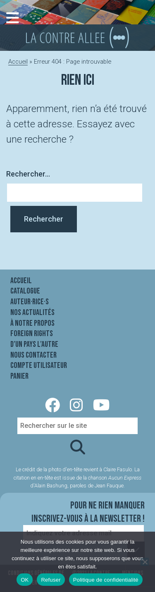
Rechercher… (28, 173)
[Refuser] (145, 562)
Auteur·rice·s (29, 302)
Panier (19, 376)
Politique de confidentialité (105, 580)
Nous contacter (33, 355)
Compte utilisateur (38, 365)
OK (25, 580)
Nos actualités (32, 312)
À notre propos (32, 323)
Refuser (50, 580)
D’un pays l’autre (34, 344)
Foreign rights (31, 334)
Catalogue (25, 291)
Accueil (18, 61)
